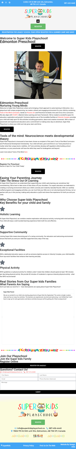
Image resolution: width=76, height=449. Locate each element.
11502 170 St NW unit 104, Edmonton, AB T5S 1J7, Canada (38, 3)
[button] (38, 21)
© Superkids (5, 446)
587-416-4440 (69, 3)
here (25, 152)
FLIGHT (15, 115)
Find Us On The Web (47, 446)
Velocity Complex (64, 117)
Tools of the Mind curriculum (10, 113)
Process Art (31, 113)
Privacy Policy (28, 446)
